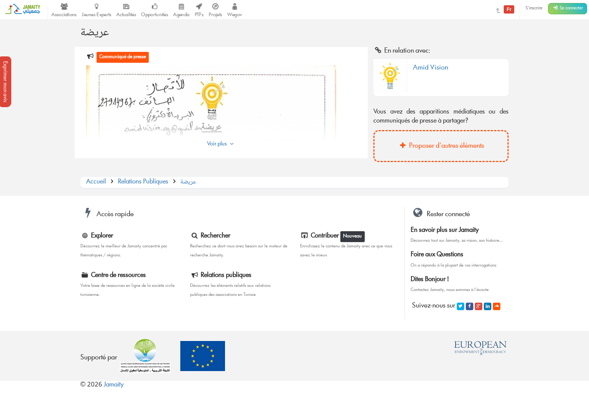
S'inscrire (534, 8)
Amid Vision (430, 69)
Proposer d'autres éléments (441, 146)
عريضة (188, 182)
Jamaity (114, 385)
